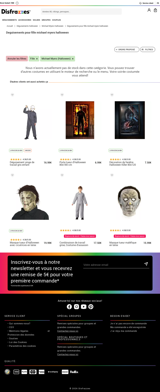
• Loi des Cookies (17, 342)
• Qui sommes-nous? (19, 323)
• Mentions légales (18, 330)
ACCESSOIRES (24, 20)
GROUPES (46, 20)
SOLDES (36, 20)
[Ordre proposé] (126, 49)
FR (158, 3)
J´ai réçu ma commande (123, 330)
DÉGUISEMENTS (9, 20)
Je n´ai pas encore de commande (128, 323)
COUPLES (56, 20)
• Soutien (13, 338)
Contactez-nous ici (67, 330)
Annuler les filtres (16, 58)
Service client (146, 3)
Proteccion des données (21, 334)
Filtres (149, 49)
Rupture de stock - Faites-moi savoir (80, 236)
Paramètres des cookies (22, 345)
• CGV (11, 327)
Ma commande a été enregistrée (128, 327)
